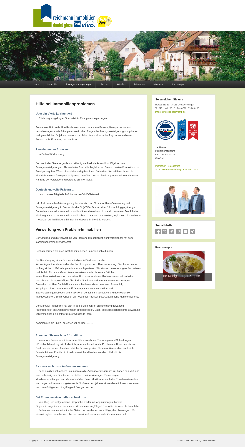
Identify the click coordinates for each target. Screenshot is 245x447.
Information (158, 84)
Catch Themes (208, 440)
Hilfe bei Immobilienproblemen (65, 104)
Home (36, 84)
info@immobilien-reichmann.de (170, 112)
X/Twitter (165, 231)
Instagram (178, 231)
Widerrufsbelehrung (171, 169)
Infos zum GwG (190, 169)
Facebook (158, 231)
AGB (157, 169)
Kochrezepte (178, 84)
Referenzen (139, 84)
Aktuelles (121, 84)
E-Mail (185, 231)
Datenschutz (174, 166)
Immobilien (53, 84)
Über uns (104, 84)
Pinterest (171, 231)
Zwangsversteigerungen (78, 84)
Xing (192, 231)
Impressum (160, 166)
